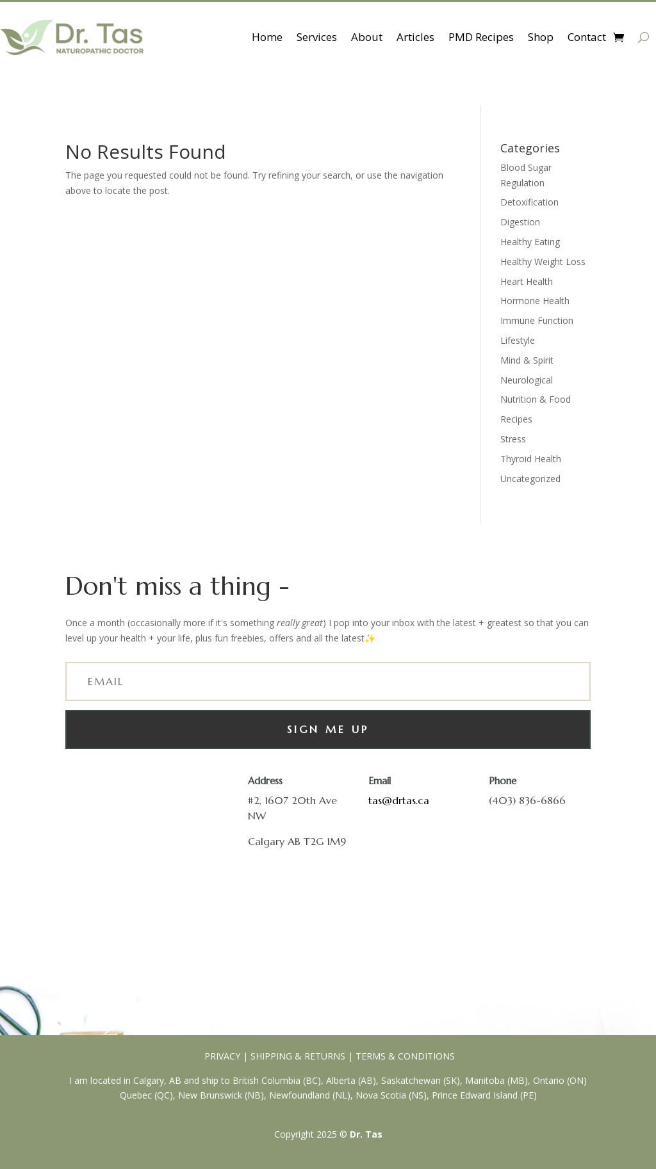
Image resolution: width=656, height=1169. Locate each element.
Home (267, 36)
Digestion (520, 222)
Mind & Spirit (527, 360)
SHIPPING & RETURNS (297, 1056)
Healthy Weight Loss (543, 261)
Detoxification (529, 202)
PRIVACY (221, 1056)
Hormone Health (535, 300)
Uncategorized (530, 478)
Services (317, 36)
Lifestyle (517, 340)
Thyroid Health (530, 459)
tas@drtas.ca (398, 800)
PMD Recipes (481, 36)
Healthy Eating (530, 242)
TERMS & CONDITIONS (405, 1056)
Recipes (516, 419)
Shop (541, 36)
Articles (415, 36)
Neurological (526, 380)
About (366, 36)
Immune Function (536, 320)
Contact (587, 36)
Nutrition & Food (535, 399)
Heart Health (526, 281)
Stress (513, 439)
